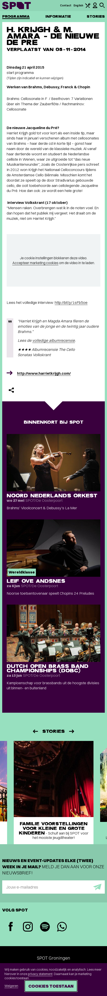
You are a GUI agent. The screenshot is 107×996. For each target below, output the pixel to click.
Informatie (58, 16)
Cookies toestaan (51, 986)
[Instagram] (27, 927)
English (78, 5)
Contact (66, 5)
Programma (16, 16)
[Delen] (11, 390)
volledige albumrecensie (53, 340)
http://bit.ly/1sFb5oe (71, 302)
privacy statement (40, 974)
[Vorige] (35, 731)
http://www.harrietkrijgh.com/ (44, 373)
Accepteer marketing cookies (35, 263)
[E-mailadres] (53, 887)
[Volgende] (72, 731)
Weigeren (11, 986)
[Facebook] (10, 927)
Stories (96, 16)
